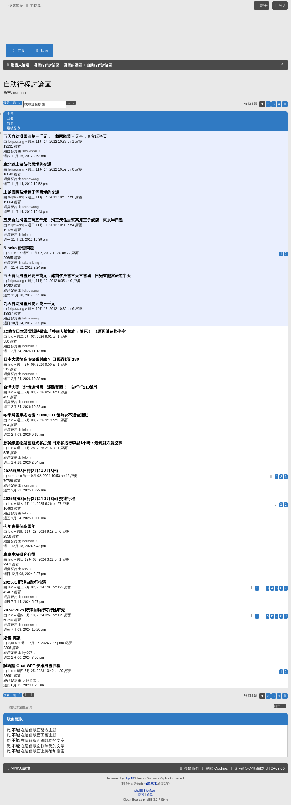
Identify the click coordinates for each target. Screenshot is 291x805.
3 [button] (274, 104)
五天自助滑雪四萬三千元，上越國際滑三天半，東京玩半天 (55, 136)
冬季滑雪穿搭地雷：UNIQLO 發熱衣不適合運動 (45, 415)
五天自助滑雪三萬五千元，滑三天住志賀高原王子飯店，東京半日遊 (63, 220)
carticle (13, 253)
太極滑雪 (29, 680)
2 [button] (268, 104)
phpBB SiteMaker (145, 790)
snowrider (29, 151)
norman (19, 92)
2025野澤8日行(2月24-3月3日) (30, 470)
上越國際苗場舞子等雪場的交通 (31, 192)
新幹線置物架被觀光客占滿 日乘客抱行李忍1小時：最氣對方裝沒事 (62, 443)
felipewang (16, 142)
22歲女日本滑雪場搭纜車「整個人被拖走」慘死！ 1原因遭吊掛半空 (64, 331)
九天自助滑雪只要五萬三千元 (29, 303)
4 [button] (279, 104)
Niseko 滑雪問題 (18, 248)
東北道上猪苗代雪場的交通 (27, 164)
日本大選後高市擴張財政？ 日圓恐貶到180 (41, 359)
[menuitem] (33, 5)
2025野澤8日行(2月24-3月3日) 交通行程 (39, 498)
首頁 (17, 51)
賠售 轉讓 (11, 638)
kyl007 (13, 643)
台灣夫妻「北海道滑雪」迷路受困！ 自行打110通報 (50, 387)
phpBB (129, 778)
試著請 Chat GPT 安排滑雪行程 (31, 665)
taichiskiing (30, 263)
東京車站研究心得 (19, 554)
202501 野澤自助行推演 (24, 582)
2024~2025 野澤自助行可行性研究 (34, 610)
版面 (41, 51)
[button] (285, 104)
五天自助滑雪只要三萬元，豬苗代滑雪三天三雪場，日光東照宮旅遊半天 (67, 275)
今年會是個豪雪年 (19, 526)
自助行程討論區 (27, 84)
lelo (25, 235)
